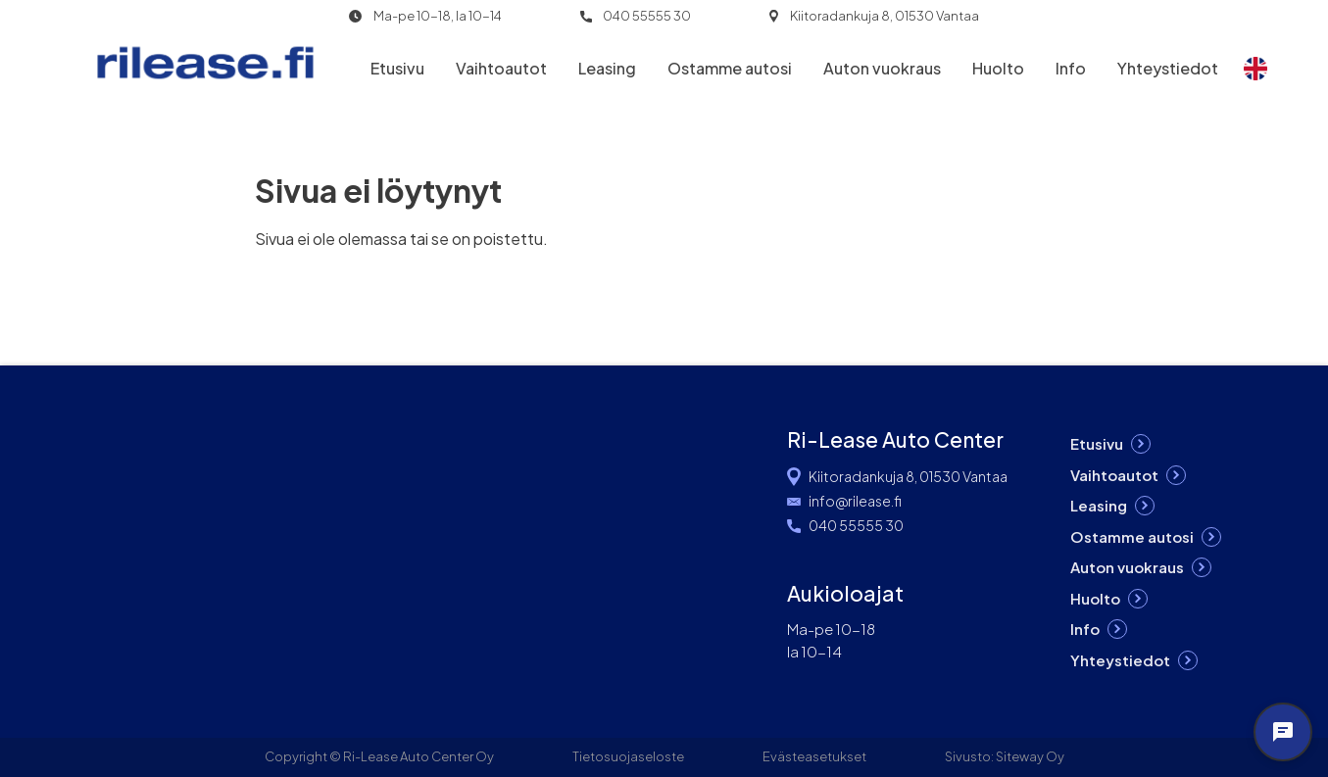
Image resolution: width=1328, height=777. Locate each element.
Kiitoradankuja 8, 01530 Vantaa (884, 16)
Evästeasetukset (814, 756)
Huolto (998, 68)
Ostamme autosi (729, 68)
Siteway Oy (1030, 756)
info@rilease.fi (855, 501)
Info (1071, 68)
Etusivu (397, 68)
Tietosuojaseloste (628, 756)
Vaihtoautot (501, 68)
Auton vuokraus (882, 68)
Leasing (607, 68)
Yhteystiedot (1167, 68)
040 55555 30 (647, 16)
